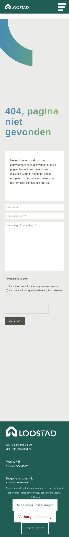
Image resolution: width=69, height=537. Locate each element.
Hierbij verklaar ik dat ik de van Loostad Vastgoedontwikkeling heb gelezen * (35, 290)
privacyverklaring (48, 286)
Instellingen (34, 528)
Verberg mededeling (35, 517)
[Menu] (59, 7)
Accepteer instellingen (35, 505)
